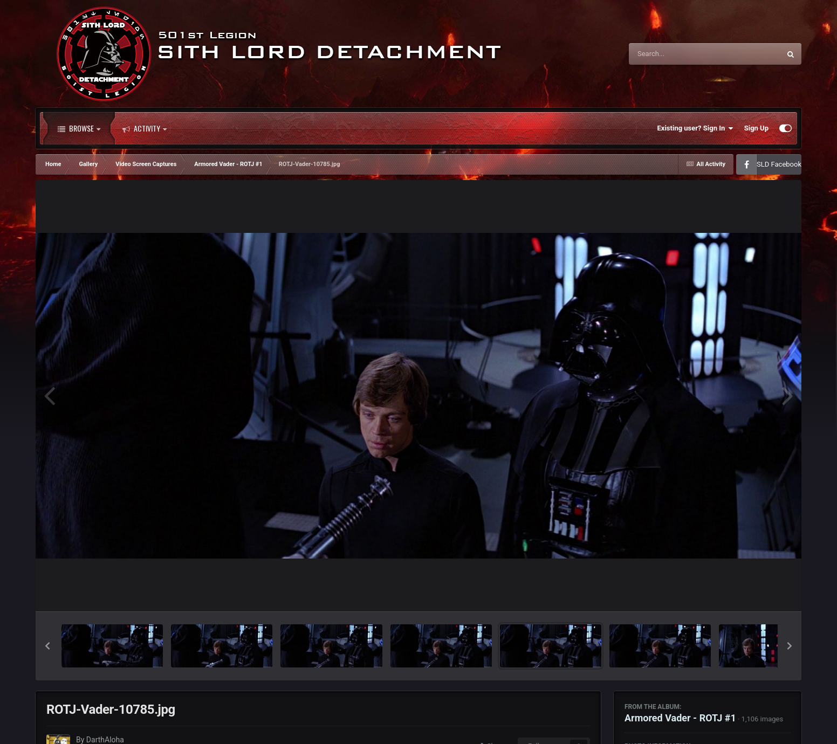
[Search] (677, 54)
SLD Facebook (779, 164)
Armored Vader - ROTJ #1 (680, 718)
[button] (47, 646)
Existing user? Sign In (695, 128)
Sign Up (756, 128)
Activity (144, 128)
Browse (79, 128)
